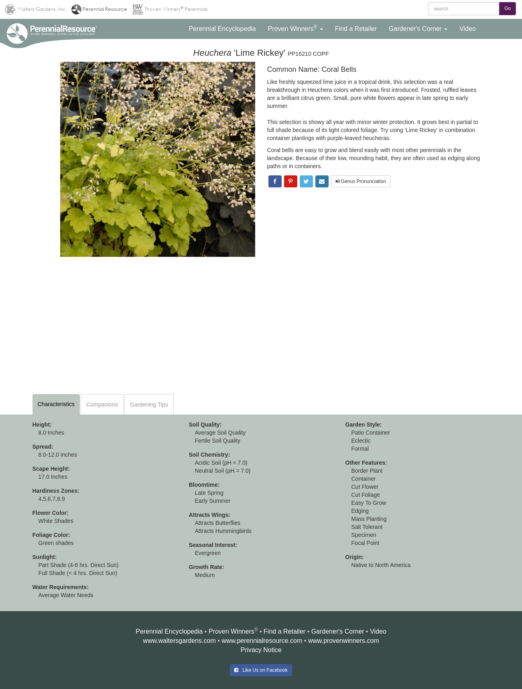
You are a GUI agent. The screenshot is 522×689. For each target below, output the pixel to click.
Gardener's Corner (337, 631)
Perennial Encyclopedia (169, 631)
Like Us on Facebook (261, 670)
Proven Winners (231, 631)
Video (378, 631)
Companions (102, 404)
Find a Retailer (284, 631)
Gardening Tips (149, 404)
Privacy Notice (260, 649)
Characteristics (56, 404)
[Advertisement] (261, 325)
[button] (222, 29)
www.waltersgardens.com (179, 640)
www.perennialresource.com (261, 640)
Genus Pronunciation (360, 181)
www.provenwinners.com (343, 640)
